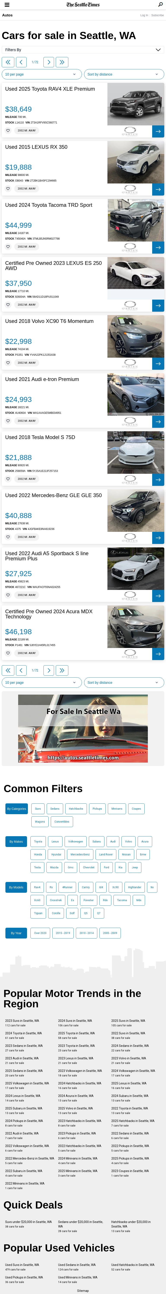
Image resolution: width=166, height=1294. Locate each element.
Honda (38, 854)
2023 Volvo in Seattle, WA (128, 1061)
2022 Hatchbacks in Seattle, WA (79, 1148)
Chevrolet (88, 867)
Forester (89, 900)
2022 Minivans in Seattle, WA (25, 1186)
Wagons (40, 821)
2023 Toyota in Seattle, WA (76, 1048)
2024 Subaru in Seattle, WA (129, 1098)
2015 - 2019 (63, 933)
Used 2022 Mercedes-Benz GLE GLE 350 (53, 495)
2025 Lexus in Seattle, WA (129, 1086)
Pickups (97, 808)
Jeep (135, 867)
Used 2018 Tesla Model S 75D (40, 437)
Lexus (55, 841)
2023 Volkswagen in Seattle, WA (80, 1073)
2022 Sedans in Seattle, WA (130, 1136)
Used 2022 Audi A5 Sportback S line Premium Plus (47, 556)
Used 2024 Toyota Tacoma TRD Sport (48, 205)
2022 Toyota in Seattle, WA (129, 1111)
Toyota (38, 841)
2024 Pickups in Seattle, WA (24, 1123)
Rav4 (37, 887)
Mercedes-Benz (80, 854)
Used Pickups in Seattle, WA (24, 1280)
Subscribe (157, 15)
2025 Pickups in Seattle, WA (130, 1161)
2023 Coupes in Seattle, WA (130, 1173)
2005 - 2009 (110, 933)
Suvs (38, 808)
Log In (144, 15)
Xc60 (37, 900)
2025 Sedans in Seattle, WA (24, 1073)
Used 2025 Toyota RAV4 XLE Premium (50, 89)
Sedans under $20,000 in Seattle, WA (80, 1226)
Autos (7, 15)
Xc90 (115, 887)
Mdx (138, 900)
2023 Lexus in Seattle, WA (75, 1061)
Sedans (54, 808)
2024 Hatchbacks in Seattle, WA (79, 1086)
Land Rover (106, 854)
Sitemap (83, 1290)
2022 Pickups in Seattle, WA (130, 1148)
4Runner (67, 887)
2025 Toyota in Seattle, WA (76, 1036)
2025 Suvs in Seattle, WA (128, 1023)
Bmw (143, 854)
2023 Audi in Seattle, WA (22, 1061)
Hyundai (56, 854)
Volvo (128, 841)
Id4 (101, 887)
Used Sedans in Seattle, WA (77, 1267)
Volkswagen (75, 841)
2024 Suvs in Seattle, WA (75, 1023)
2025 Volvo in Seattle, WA (75, 1111)
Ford (106, 867)
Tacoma (122, 900)
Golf (72, 913)
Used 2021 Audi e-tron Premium (42, 379)
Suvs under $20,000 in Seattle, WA (28, 1224)
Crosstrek (56, 900)
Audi (113, 841)
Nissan (126, 854)
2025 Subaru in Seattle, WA (23, 1111)
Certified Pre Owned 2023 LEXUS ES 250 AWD (53, 266)
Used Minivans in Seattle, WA (77, 1280)
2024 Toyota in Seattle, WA (23, 1036)
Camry (86, 887)
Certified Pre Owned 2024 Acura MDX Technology (49, 614)
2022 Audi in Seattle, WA (22, 1136)
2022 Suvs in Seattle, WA (128, 1036)
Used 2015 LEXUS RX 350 (36, 147)
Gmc (70, 867)
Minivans (117, 808)
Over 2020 (40, 933)
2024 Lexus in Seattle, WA (22, 1098)
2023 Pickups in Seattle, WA (77, 1136)
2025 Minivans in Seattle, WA (77, 1173)
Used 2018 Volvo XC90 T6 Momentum (49, 321)
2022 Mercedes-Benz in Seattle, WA (29, 1161)
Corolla (56, 913)
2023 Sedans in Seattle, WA (24, 1048)
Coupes (136, 808)
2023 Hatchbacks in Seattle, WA (79, 1123)
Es (72, 900)
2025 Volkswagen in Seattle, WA (27, 1086)
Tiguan (38, 913)
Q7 (99, 913)
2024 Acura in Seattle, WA (76, 1098)
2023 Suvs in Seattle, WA (22, 1023)
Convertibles (61, 821)
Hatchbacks (76, 808)
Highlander (134, 887)
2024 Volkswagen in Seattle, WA (133, 1073)
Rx (51, 887)
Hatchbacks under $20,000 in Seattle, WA (131, 1226)
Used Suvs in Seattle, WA (22, 1267)
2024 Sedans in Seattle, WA (130, 1048)
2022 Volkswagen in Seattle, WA (27, 1148)
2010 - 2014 (87, 933)
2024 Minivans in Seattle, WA (77, 1161)
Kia (120, 867)
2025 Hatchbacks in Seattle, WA (133, 1123)
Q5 (86, 913)
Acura (144, 841)
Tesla (37, 867)
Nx (152, 887)
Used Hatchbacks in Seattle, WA (133, 1267)
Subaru (97, 841)
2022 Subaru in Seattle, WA (23, 1173)
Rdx (105, 900)
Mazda (54, 867)
